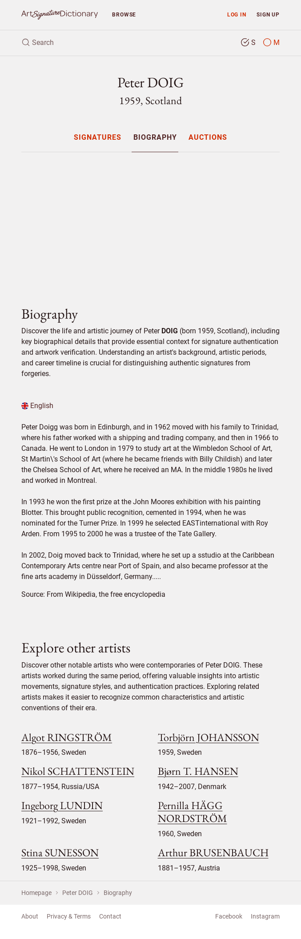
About (29, 916)
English (37, 405)
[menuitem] (97, 137)
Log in (236, 14)
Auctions (208, 138)
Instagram (265, 916)
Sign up (268, 14)
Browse (124, 14)
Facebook (228, 916)
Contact (110, 916)
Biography (155, 138)
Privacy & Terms (69, 916)
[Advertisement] (150, 221)
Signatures (97, 138)
